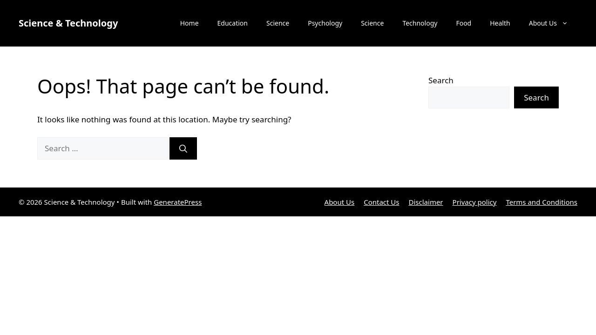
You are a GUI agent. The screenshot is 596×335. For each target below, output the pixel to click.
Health (500, 23)
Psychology (325, 23)
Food (463, 23)
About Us (553, 23)
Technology (419, 23)
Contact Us (381, 202)
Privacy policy (475, 202)
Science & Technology (68, 23)
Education (232, 23)
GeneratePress (178, 202)
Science (277, 23)
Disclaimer (426, 202)
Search (441, 80)
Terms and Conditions (541, 202)
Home (189, 23)
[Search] (183, 148)
